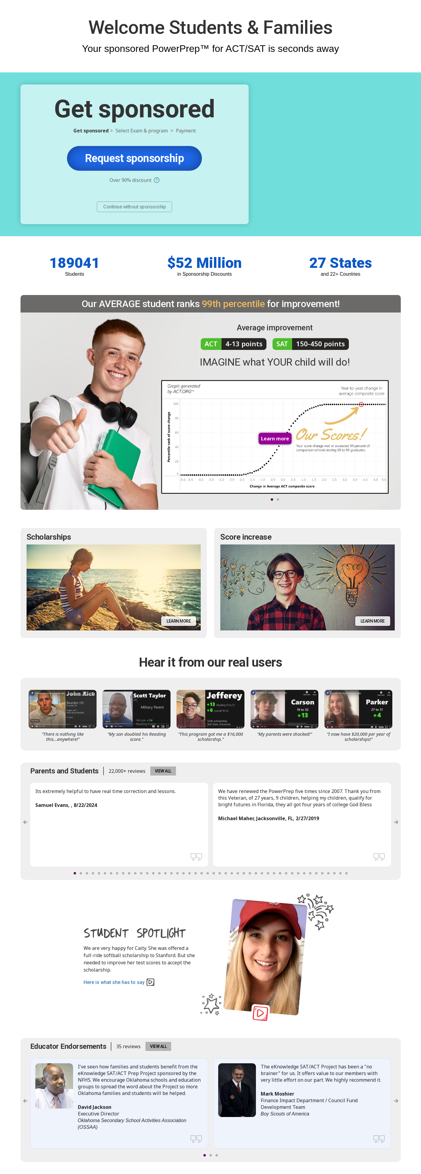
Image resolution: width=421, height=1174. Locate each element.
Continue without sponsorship (134, 207)
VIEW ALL (163, 771)
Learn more (179, 621)
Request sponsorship (134, 158)
